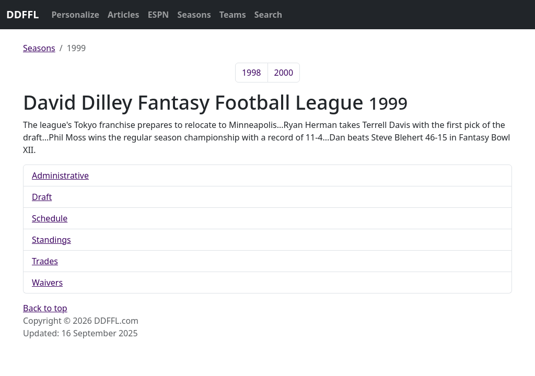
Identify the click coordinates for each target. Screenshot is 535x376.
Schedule (49, 218)
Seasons (194, 14)
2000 (284, 72)
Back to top (45, 308)
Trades (45, 261)
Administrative (60, 175)
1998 (251, 72)
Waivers (47, 282)
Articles (123, 14)
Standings (51, 239)
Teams (232, 14)
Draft (42, 197)
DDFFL (22, 14)
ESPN (158, 14)
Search (268, 14)
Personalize (75, 14)
